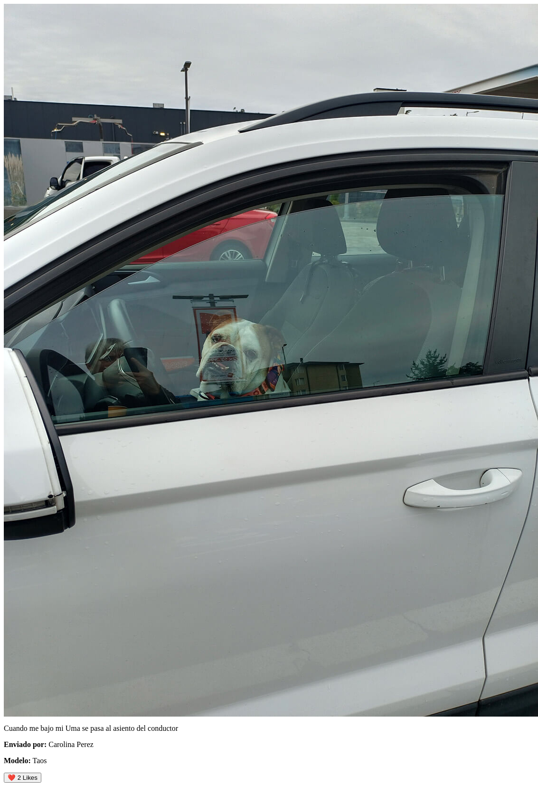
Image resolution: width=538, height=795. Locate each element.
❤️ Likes (23, 777)
